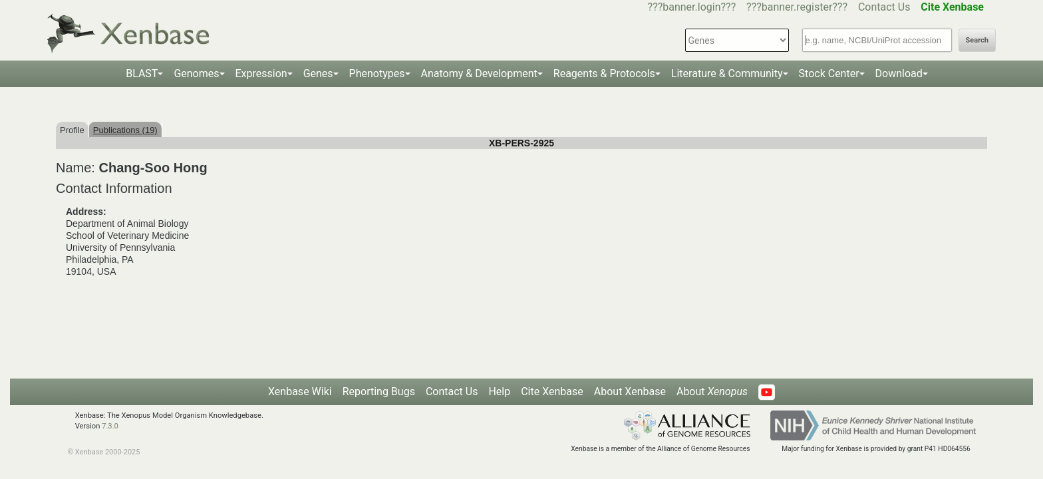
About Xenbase (630, 391)
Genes (318, 73)
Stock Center (829, 73)
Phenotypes (377, 73)
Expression (261, 73)
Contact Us (884, 7)
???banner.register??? (796, 7)
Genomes (196, 73)
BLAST (142, 73)
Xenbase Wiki (300, 391)
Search (977, 40)
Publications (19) (125, 130)
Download (899, 73)
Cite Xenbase (552, 391)
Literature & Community (727, 73)
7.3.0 (110, 426)
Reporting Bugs (379, 391)
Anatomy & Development (479, 73)
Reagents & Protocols (604, 73)
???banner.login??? (692, 7)
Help (499, 391)
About (712, 391)
